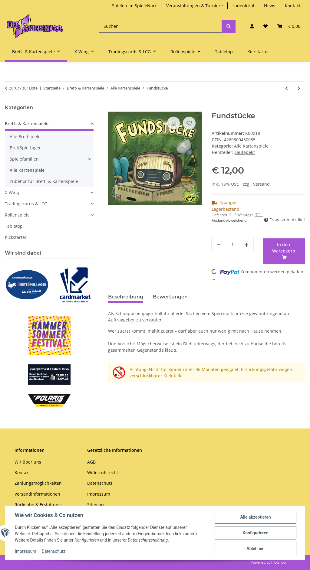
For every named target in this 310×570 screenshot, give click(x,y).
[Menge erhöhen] (246, 244)
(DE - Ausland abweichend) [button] (237, 217)
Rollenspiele (17, 215)
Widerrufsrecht (102, 472)
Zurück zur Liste (23, 88)
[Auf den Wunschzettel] (189, 123)
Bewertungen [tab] (170, 297)
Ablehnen (255, 548)
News (269, 5)
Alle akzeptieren (255, 517)
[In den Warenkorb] (113, 108)
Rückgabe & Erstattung (38, 504)
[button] (252, 26)
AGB (91, 462)
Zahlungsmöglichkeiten (38, 483)
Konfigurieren (255, 532)
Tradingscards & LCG (26, 204)
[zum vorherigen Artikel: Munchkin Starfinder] (286, 88)
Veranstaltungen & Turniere (194, 5)
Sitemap (95, 504)
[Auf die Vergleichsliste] (173, 123)
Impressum (25, 551)
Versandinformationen (37, 494)
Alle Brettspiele (25, 136)
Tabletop (14, 226)
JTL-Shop (278, 562)
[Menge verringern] (218, 244)
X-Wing (12, 192)
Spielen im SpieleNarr (134, 5)
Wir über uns (28, 462)
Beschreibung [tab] (125, 297)
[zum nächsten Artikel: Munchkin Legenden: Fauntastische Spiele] (299, 88)
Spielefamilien (24, 159)
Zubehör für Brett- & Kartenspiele (44, 181)
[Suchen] (160, 26)
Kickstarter (16, 237)
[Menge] (232, 244)
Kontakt (292, 5)
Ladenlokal (243, 5)
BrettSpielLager (25, 148)
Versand (261, 184)
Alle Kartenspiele (251, 146)
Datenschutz (53, 551)
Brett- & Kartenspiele (26, 123)
